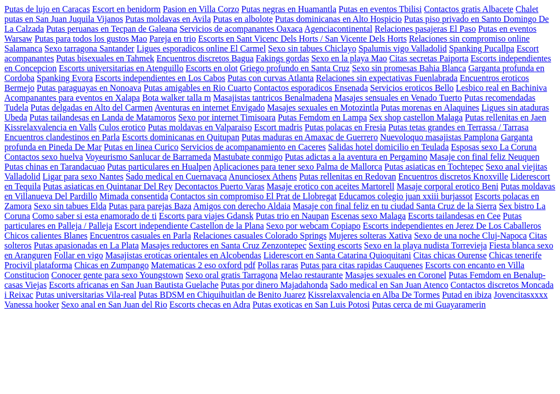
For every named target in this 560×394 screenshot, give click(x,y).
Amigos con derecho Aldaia (241, 206)
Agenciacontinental (338, 28)
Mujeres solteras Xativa (370, 235)
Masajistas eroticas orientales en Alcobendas (183, 255)
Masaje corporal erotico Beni (447, 186)
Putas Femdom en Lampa (322, 117)
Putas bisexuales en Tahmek (105, 58)
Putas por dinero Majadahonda (274, 284)
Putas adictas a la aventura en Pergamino (356, 156)
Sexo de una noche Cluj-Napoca (470, 235)
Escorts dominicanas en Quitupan (181, 137)
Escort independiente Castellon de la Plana (189, 225)
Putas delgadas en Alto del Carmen (92, 107)
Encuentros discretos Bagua (205, 58)
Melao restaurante (311, 275)
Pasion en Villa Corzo (201, 9)
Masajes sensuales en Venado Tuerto (398, 97)
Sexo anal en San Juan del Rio (114, 304)
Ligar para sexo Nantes (83, 176)
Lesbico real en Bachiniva (501, 87)
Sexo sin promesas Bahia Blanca (409, 68)
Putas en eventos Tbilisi (380, 9)
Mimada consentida (134, 196)
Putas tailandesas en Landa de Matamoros (103, 117)
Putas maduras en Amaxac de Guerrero (310, 137)
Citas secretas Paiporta (429, 58)
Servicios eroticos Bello (412, 87)
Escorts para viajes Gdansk (206, 216)
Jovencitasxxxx (521, 294)
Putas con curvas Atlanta (271, 78)
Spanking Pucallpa (482, 48)
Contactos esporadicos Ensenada (311, 87)
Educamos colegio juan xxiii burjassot (405, 196)
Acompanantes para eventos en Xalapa (72, 97)
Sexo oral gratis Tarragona (231, 275)
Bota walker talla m (176, 97)
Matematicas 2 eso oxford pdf (203, 265)
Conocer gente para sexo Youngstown (117, 275)
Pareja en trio (172, 38)
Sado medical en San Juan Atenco (389, 284)
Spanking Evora (65, 78)
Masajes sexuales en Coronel (395, 275)
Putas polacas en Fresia (345, 127)
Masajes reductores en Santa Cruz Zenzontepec (224, 245)
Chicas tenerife (515, 255)
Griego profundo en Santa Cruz (295, 68)
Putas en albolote (243, 19)
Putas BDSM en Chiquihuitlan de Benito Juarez (222, 294)
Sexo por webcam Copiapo (313, 225)
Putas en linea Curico (141, 147)
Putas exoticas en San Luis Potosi (311, 304)
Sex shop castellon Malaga (416, 117)
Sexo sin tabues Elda (70, 206)
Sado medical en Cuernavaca (176, 176)
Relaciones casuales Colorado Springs (259, 235)
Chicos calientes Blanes (46, 235)
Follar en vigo (78, 255)
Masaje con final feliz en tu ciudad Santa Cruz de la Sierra (395, 206)
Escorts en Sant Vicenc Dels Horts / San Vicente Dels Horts (302, 38)
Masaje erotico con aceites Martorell (331, 186)
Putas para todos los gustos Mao (90, 38)
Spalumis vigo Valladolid (402, 48)
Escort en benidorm (126, 9)
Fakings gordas (282, 58)
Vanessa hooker (31, 304)
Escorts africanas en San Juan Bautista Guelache (133, 284)
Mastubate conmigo (248, 156)
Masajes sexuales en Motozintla (322, 107)
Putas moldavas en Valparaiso (200, 127)
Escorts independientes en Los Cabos (160, 78)
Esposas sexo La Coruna (494, 147)
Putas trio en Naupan (292, 216)
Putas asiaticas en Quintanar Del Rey (108, 186)
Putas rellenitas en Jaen (505, 117)
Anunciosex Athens (263, 176)
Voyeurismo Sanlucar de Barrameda (148, 156)
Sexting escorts (334, 245)
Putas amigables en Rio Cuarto (198, 87)
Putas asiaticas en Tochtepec (433, 166)
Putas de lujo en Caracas (47, 9)
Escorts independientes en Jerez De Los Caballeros (452, 225)
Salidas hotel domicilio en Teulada (388, 147)
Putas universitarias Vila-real (86, 294)
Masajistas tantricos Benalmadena (272, 97)
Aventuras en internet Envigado (210, 107)
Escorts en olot (211, 68)
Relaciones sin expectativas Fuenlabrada (387, 78)
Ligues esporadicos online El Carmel (201, 48)
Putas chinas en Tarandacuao (54, 166)
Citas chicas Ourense (450, 255)
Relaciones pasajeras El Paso (425, 28)
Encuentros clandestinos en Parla (62, 137)
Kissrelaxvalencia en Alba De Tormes (374, 294)
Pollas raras (278, 265)
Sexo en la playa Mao (349, 58)
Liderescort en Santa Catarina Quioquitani (337, 255)
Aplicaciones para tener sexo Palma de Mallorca (297, 166)
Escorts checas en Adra (210, 304)
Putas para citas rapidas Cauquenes (361, 265)
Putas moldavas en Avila (168, 19)
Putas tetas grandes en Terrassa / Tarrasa (458, 127)
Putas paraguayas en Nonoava (89, 87)
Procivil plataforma (38, 265)
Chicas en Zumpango (111, 265)
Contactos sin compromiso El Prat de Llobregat (254, 196)
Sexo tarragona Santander (89, 48)
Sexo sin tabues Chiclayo (312, 48)
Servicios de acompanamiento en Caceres (253, 147)
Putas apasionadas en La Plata (86, 245)
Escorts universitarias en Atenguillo (121, 68)
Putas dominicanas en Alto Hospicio (338, 19)
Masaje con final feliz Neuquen (485, 156)
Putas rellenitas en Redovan (347, 176)
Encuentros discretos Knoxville (453, 176)
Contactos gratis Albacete (469, 9)
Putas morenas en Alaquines (430, 107)
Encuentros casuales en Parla (140, 235)
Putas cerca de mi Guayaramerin (429, 304)
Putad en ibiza (467, 294)
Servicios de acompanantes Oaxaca (240, 28)
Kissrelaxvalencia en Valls (50, 127)
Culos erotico (122, 127)
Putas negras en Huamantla (288, 9)
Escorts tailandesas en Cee (454, 216)
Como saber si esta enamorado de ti (94, 216)
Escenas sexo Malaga (368, 216)
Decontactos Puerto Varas (219, 186)
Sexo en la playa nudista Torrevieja (425, 245)
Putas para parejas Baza (150, 206)
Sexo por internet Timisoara (227, 117)
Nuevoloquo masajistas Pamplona (439, 137)
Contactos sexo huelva (43, 156)
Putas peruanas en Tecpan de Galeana (111, 28)
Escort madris (278, 127)
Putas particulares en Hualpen (159, 166)
